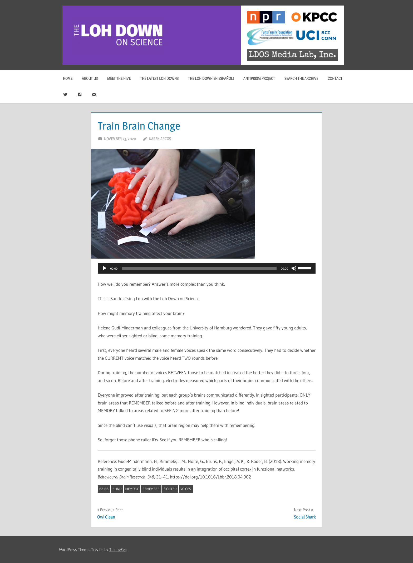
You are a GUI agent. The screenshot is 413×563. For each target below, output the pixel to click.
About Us (90, 78)
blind (116, 489)
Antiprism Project (259, 78)
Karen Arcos (160, 138)
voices (185, 489)
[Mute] (294, 268)
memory (132, 489)
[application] (207, 268)
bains (104, 489)
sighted (170, 489)
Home (67, 78)
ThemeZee (117, 549)
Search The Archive (301, 78)
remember (151, 489)
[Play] (104, 268)
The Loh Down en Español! (211, 78)
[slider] (199, 268)
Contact (335, 78)
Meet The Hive (119, 78)
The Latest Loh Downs (159, 78)
